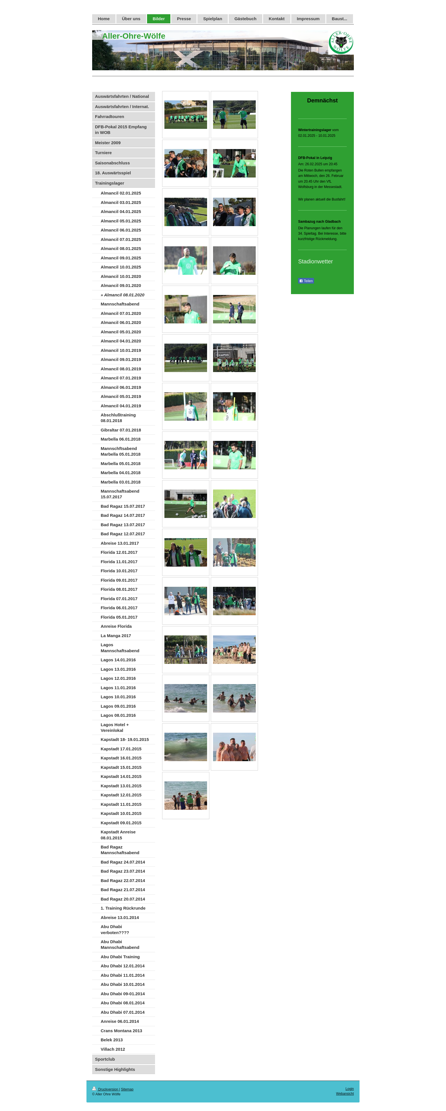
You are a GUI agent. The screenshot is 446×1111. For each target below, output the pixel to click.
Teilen (306, 281)
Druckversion (105, 1089)
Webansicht (345, 1094)
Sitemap (127, 1089)
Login (350, 1089)
